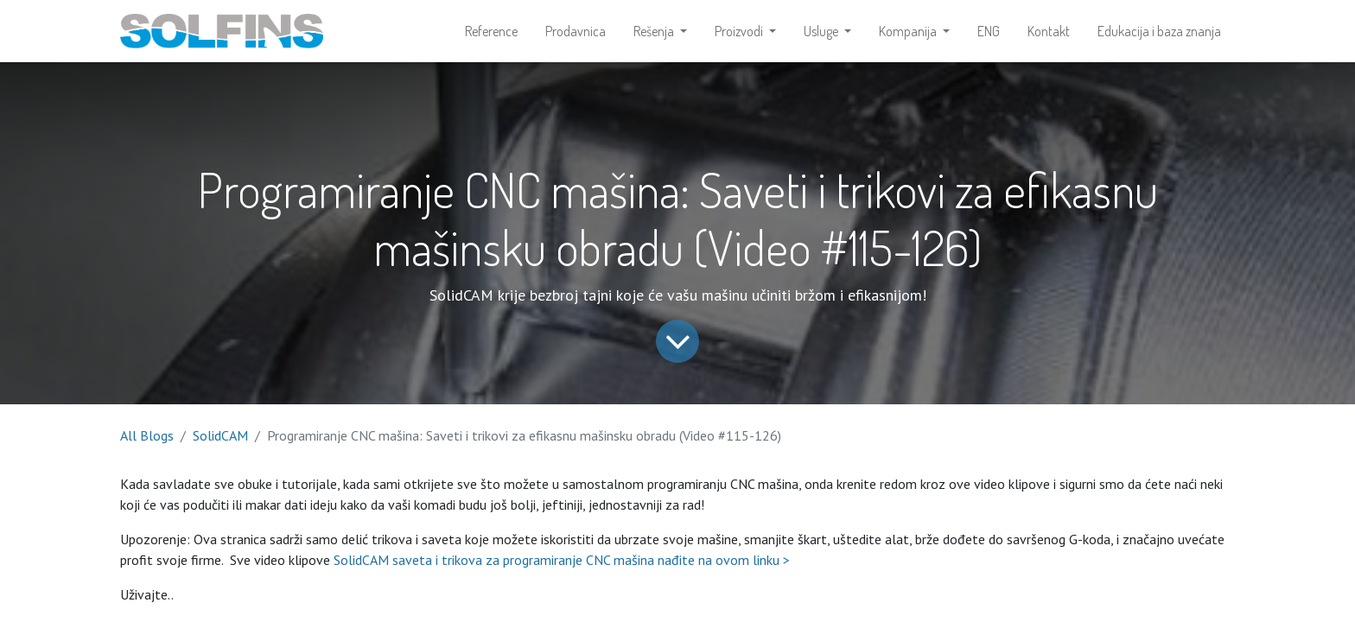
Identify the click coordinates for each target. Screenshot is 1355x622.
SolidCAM (220, 435)
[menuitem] (491, 31)
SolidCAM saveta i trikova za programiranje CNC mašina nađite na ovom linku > (562, 559)
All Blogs (147, 435)
